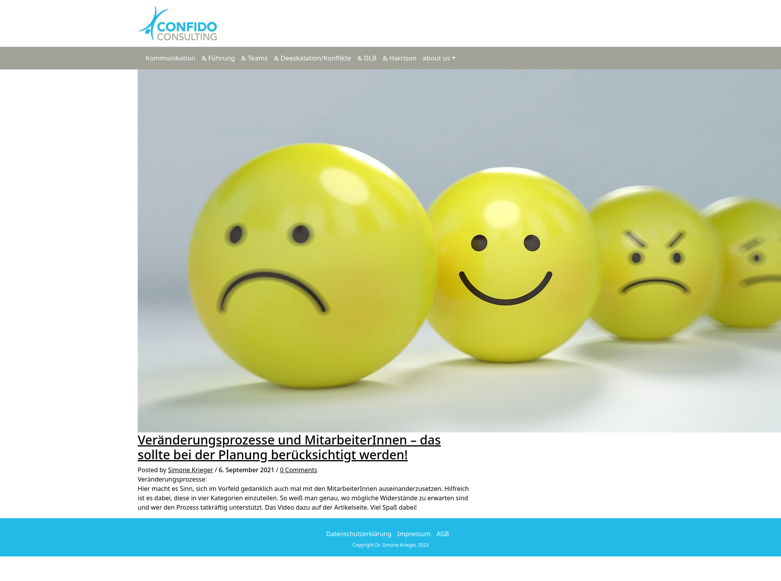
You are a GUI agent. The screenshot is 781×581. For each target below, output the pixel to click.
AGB (443, 534)
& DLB (366, 57)
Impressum (414, 534)
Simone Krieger (190, 470)
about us (436, 57)
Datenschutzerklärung (358, 534)
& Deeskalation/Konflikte (312, 57)
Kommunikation (170, 57)
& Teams (254, 57)
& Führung (218, 57)
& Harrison (399, 57)
